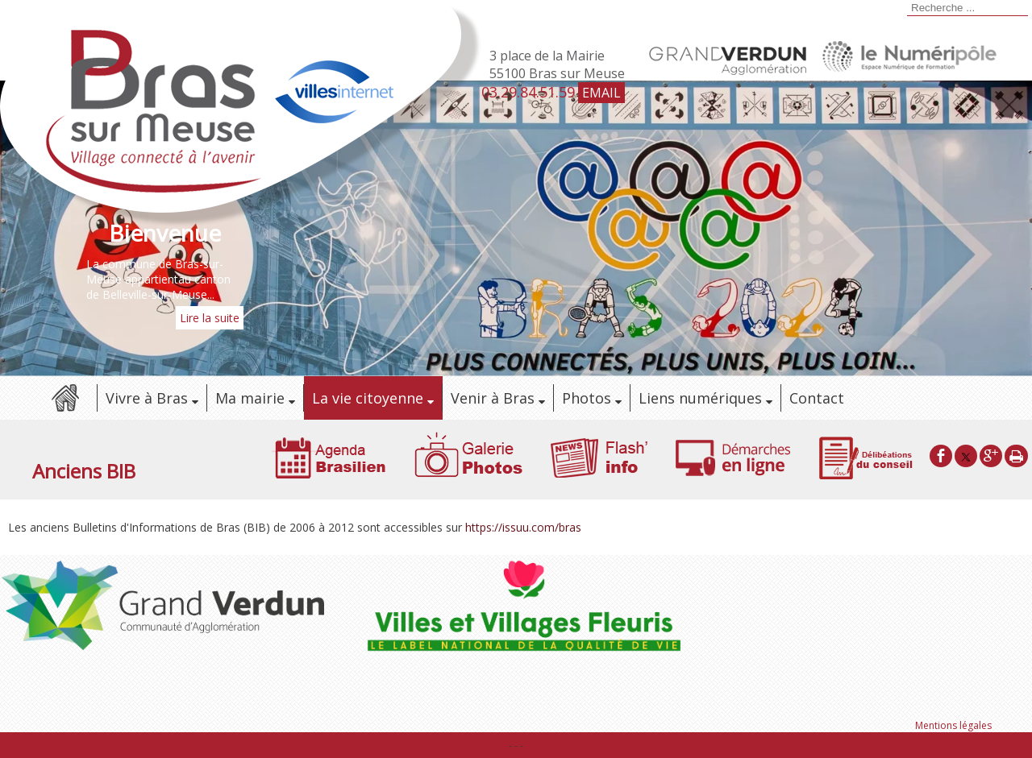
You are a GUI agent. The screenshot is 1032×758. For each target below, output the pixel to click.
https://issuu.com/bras (523, 527)
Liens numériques (700, 398)
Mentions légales (953, 725)
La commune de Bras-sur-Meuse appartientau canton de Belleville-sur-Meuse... (158, 279)
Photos (586, 398)
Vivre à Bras (147, 398)
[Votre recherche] (967, 8)
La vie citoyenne (367, 398)
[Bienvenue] (164, 232)
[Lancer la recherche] (904, 9)
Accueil (64, 398)
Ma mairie (250, 398)
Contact (816, 398)
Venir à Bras (493, 398)
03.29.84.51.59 (528, 91)
